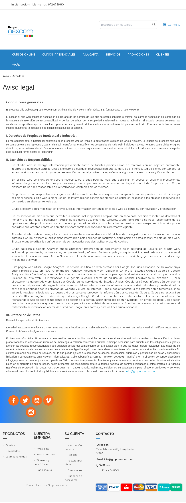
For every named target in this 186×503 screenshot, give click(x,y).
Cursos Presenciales (58, 54)
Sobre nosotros (45, 455)
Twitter (24, 400)
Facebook (12, 400)
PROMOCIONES (138, 54)
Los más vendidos (16, 457)
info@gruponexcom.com (141, 371)
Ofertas (10, 446)
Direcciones (74, 471)
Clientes (162, 54)
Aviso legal (42, 450)
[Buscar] (128, 25)
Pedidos (72, 456)
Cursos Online (23, 54)
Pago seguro (44, 471)
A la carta (90, 54)
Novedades (12, 452)
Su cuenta (74, 435)
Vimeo (49, 400)
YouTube (37, 400)
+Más (16, 64)
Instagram (31, 413)
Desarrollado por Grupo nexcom (46, 486)
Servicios (113, 54)
